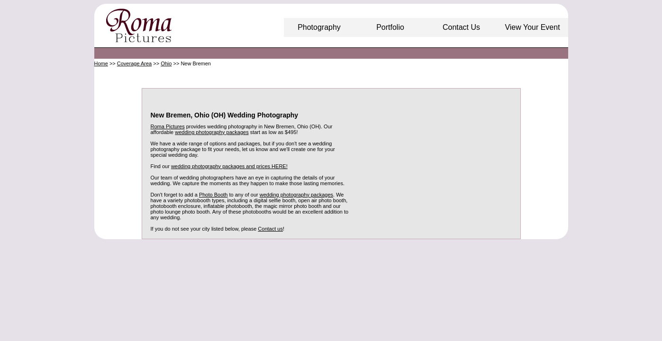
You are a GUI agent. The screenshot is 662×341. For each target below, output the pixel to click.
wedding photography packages (211, 132)
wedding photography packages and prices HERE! (229, 166)
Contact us (270, 229)
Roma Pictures (168, 126)
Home (101, 63)
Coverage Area (134, 63)
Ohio (166, 63)
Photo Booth (213, 194)
